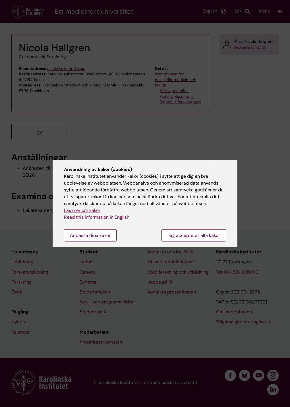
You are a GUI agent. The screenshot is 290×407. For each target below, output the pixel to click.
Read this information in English (96, 217)
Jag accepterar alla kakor (193, 235)
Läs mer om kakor (82, 210)
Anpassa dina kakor (90, 235)
